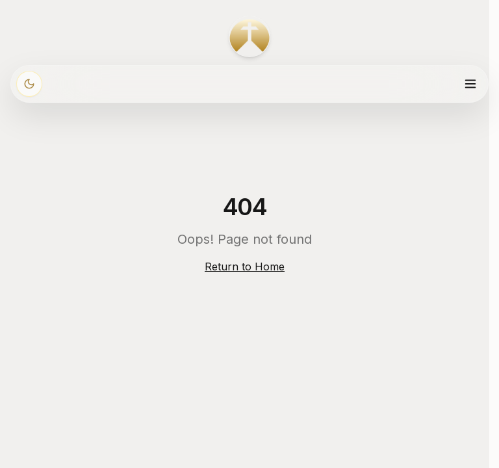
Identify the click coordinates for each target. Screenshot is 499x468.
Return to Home (245, 266)
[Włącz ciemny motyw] (29, 84)
